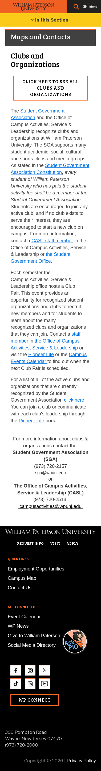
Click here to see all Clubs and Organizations (50, 88)
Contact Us (19, 587)
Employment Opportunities (36, 569)
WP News (18, 626)
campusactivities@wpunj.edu (50, 506)
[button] (80, 580)
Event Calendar (24, 616)
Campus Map (22, 578)
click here (74, 400)
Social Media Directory (32, 645)
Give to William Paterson (34, 635)
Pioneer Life (41, 354)
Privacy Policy (81, 760)
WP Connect (34, 700)
